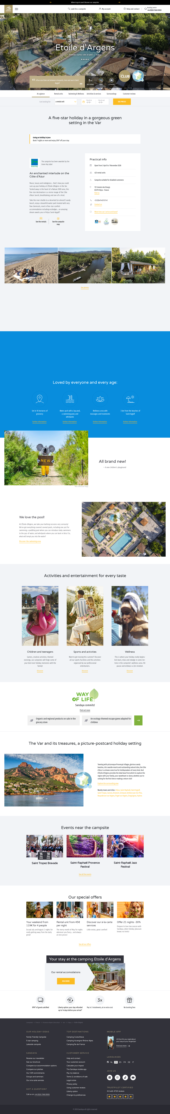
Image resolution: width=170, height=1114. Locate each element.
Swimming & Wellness (76, 94)
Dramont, (116, 793)
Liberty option (72, 1091)
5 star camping (32, 1041)
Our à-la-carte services (35, 1080)
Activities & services (94, 94)
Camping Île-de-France (76, 1044)
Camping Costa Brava (75, 1037)
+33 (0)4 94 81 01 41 (101, 200)
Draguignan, (132, 796)
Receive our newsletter (35, 1058)
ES (120, 1062)
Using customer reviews (76, 1088)
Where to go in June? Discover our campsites (85, 2)
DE (129, 1062)
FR (124, 1062)
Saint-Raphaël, (126, 790)
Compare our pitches (34, 1069)
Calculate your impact (75, 1066)
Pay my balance (73, 1073)
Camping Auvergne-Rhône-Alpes (80, 1041)
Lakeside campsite (33, 1044)
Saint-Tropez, (102, 793)
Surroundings (111, 94)
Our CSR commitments (35, 1073)
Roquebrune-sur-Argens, (106, 796)
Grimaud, (123, 793)
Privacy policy (72, 1084)
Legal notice (71, 1080)
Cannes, (110, 793)
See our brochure (33, 1062)
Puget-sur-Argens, (121, 796)
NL (111, 1062)
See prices (122, 101)
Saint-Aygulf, (135, 790)
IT (133, 1062)
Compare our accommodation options (41, 1066)
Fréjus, (118, 790)
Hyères (139, 796)
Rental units (58, 94)
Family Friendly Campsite (36, 1037)
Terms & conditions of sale (77, 1077)
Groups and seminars (34, 1077)
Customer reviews (129, 94)
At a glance (41, 94)
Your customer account (76, 1062)
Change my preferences (76, 1095)
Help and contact (73, 1058)
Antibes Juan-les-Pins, (134, 793)
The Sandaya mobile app (76, 1069)
